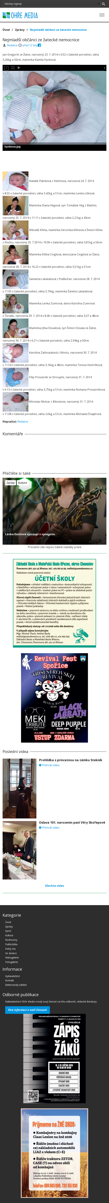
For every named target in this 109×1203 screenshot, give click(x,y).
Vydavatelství (12, 976)
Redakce (12, 45)
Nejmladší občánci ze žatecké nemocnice (58, 30)
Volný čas (10, 948)
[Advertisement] (54, 160)
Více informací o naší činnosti (27, 1010)
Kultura (22, 483)
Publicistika (11, 944)
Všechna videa (54, 886)
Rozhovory (11, 939)
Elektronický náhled (16, 984)
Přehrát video (49, 765)
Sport (8, 930)
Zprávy (19, 30)
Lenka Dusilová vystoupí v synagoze (30, 534)
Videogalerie (12, 957)
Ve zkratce (11, 953)
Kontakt (9, 980)
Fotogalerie (11, 962)
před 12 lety (30, 45)
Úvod (6, 30)
